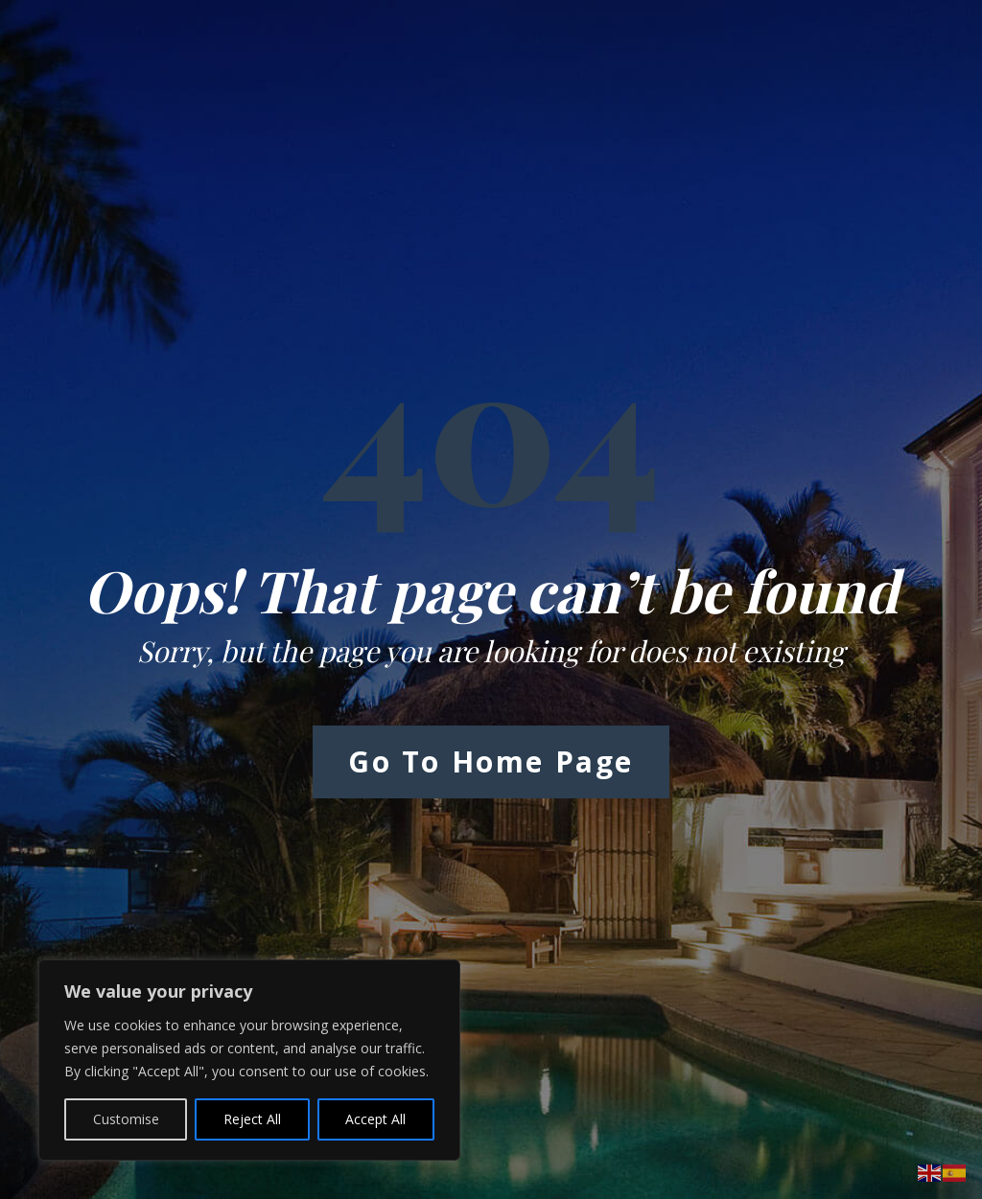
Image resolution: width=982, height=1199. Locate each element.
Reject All (252, 1119)
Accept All (375, 1119)
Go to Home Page (491, 761)
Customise (126, 1119)
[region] (249, 1060)
